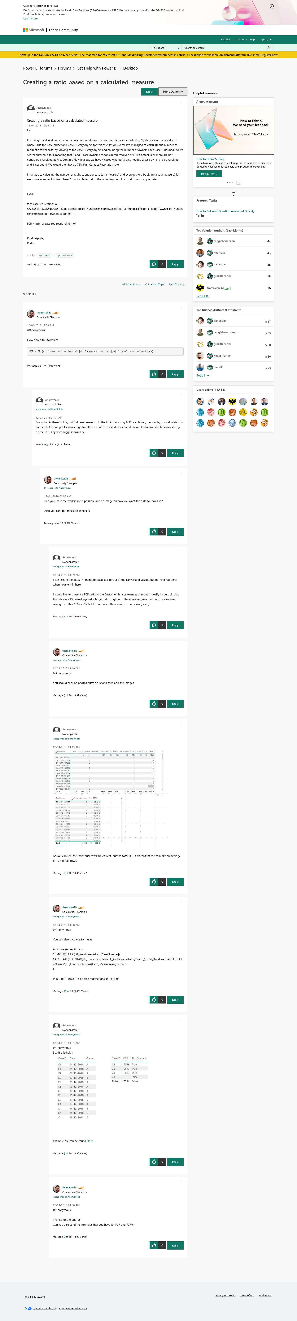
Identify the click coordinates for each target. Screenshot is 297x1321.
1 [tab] (227, 182)
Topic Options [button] (172, 91)
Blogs (153, 30)
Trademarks (265, 1295)
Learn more (30, 18)
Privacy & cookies (225, 1295)
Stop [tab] (238, 183)
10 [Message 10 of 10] (65, 991)
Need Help (44, 255)
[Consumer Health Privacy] (73, 1308)
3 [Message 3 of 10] (47, 444)
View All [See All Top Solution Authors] (202, 296)
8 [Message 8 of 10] (64, 1236)
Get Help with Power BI (97, 67)
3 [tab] (232, 182)
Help (252, 39)
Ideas (119, 30)
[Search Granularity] (165, 47)
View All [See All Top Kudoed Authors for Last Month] (202, 375)
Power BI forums (37, 67)
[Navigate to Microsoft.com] (33, 30)
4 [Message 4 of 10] (55, 523)
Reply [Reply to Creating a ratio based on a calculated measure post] (175, 264)
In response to (49, 409)
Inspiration (103, 30)
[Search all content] (227, 47)
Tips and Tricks (64, 255)
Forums (86, 30)
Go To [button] (264, 39)
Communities (136, 30)
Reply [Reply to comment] (175, 374)
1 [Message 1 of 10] (38, 264)
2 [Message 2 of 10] (38, 365)
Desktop (130, 67)
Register (225, 39)
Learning (168, 30)
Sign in (240, 39)
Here (90, 1141)
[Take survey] (209, 173)
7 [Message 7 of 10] (64, 873)
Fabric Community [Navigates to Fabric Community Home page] (63, 30)
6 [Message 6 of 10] (64, 695)
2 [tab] (230, 182)
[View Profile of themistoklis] (44, 312)
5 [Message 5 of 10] (64, 616)
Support (184, 30)
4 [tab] (234, 182)
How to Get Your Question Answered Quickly (225, 211)
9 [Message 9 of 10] (64, 1153)
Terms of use (247, 1295)
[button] (149, 92)
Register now (269, 55)
